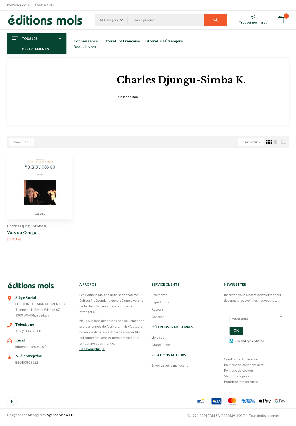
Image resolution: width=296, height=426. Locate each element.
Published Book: (128, 97)
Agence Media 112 (60, 415)
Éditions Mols (18, 5)
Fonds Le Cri (44, 5)
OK (236, 330)
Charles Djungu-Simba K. (27, 225)
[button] (280, 20)
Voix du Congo (21, 232)
